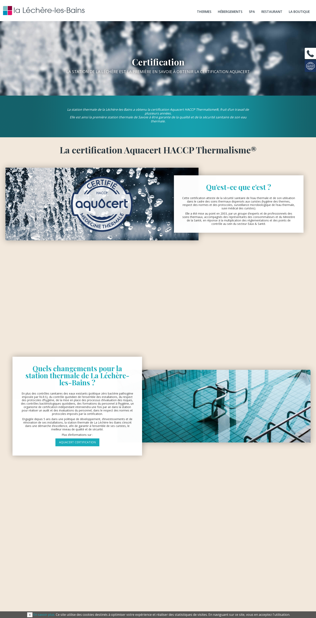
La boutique (299, 11)
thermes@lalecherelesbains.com (158, 507)
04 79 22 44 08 (170, 526)
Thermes (204, 11)
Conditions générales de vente (156, 599)
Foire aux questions (237, 538)
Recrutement (119, 599)
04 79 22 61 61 (166, 495)
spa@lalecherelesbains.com (158, 543)
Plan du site (224, 599)
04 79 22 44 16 (164, 538)
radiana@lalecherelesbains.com (158, 519)
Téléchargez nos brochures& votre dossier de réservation (246, 516)
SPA (252, 11)
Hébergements (230, 11)
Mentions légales (197, 599)
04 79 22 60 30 (169, 502)
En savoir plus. (44, 614)
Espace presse (93, 599)
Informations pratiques (236, 494)
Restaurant (271, 11)
